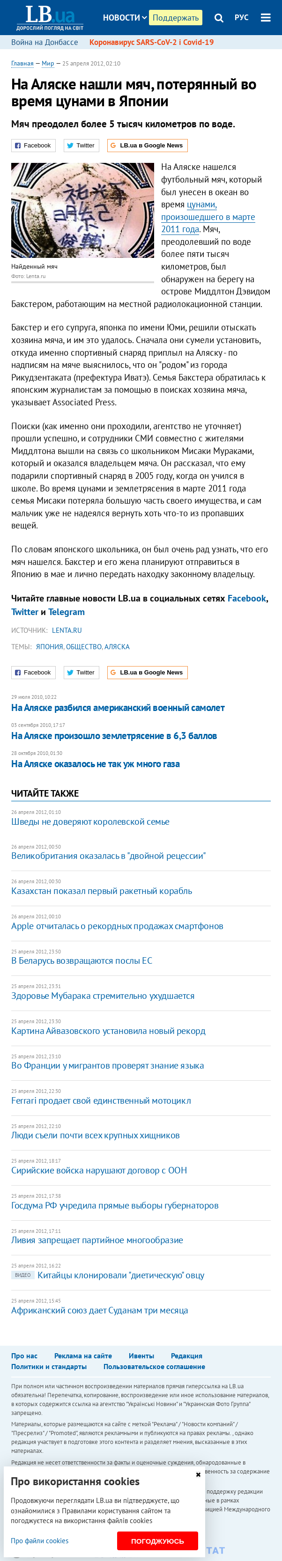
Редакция (186, 1355)
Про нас (24, 1355)
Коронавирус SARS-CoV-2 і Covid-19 (151, 42)
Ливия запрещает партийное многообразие (97, 1240)
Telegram (66, 612)
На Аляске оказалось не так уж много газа (95, 763)
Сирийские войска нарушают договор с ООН (98, 1170)
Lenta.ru (67, 630)
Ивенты (141, 1355)
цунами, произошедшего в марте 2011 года (208, 216)
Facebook (247, 598)
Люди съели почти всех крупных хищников (95, 1135)
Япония (49, 646)
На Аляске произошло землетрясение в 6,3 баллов (114, 735)
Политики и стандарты (49, 1366)
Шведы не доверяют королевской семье (90, 821)
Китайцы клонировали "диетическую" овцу (107, 1275)
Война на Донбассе (44, 42)
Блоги (149, 52)
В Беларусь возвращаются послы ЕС (81, 960)
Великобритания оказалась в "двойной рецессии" (108, 856)
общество (84, 646)
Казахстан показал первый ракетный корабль (101, 891)
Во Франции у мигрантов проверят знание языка (107, 1065)
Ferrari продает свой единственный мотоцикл (101, 1100)
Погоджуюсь (157, 1541)
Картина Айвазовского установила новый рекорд (108, 1031)
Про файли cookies (39, 1540)
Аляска (117, 646)
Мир (48, 63)
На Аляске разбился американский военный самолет (117, 707)
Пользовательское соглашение (154, 1366)
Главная (22, 63)
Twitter (24, 612)
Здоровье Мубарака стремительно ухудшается (103, 995)
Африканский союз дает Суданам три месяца (99, 1310)
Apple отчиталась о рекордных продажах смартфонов (117, 926)
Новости (125, 17)
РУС (242, 17)
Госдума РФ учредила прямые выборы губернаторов (115, 1205)
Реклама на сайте (83, 1355)
